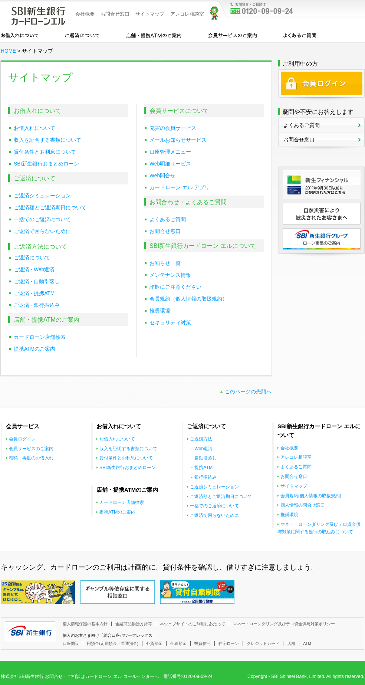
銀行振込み (205, 477)
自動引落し (205, 458)
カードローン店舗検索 (40, 337)
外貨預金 (154, 643)
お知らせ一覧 (165, 263)
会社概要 (85, 14)
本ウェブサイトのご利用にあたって (192, 624)
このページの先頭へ (248, 391)
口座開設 (71, 643)
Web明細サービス (170, 164)
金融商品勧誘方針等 (133, 624)
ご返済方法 (201, 439)
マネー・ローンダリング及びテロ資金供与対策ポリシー (284, 624)
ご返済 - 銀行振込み (37, 305)
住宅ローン (228, 643)
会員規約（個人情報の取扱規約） (188, 299)
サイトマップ (149, 14)
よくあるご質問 (299, 34)
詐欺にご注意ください (175, 287)
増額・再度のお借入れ (31, 458)
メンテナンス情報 (170, 275)
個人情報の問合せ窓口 (302, 505)
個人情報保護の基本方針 (85, 624)
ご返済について (32, 257)
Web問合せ (162, 175)
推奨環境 (159, 311)
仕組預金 (178, 643)
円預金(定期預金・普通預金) (112, 643)
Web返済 (203, 448)
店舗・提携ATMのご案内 (154, 34)
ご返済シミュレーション (42, 196)
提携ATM (203, 467)
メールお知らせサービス (178, 140)
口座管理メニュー (170, 152)
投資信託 (202, 643)
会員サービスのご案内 (232, 34)
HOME (8, 51)
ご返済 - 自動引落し (37, 281)
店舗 (291, 643)
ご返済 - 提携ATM (34, 293)
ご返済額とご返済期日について (50, 207)
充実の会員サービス (172, 128)
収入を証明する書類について (47, 140)
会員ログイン (22, 439)
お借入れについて (20, 34)
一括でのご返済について (42, 219)
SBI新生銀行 (30, 631)
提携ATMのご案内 (34, 349)
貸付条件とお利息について (45, 152)
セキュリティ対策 (170, 322)
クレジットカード (263, 643)
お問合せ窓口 (115, 14)
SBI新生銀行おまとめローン (46, 164)
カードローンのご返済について (82, 34)
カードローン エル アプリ (179, 187)
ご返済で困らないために (42, 231)
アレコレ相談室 (187, 14)
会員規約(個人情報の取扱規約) (310, 495)
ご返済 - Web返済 (34, 269)
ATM (307, 643)
